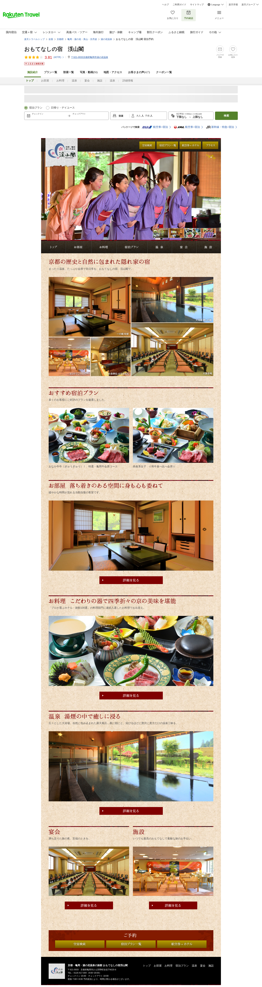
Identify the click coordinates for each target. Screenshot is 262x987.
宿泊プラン (35, 107)
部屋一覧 (68, 72)
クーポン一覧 (164, 72)
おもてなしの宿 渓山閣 (54, 49)
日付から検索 (147, 145)
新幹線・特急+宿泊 (220, 127)
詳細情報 (127, 80)
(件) (59, 57)
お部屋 (45, 80)
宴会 (87, 80)
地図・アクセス (113, 72)
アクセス (210, 145)
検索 (226, 115)
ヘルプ (165, 4)
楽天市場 (233, 4)
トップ (147, 965)
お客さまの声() (139, 72)
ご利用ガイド (179, 4)
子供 (147, 115)
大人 (138, 115)
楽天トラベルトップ (34, 39)
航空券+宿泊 (155, 127)
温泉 (74, 80)
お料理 (60, 80)
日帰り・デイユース (63, 107)
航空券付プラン (190, 145)
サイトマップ (197, 4)
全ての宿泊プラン (167, 145)
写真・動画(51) (88, 72)
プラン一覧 (50, 72)
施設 (99, 80)
